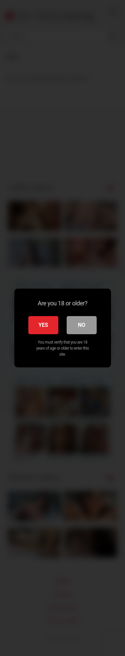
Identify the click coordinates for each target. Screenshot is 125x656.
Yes (43, 325)
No (81, 325)
